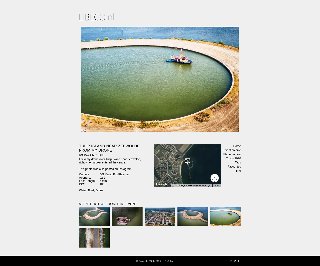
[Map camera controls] (215, 178)
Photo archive (232, 154)
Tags (238, 162)
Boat (91, 190)
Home (237, 146)
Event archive (232, 150)
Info (238, 170)
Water (82, 190)
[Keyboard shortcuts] (174, 187)
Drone (99, 190)
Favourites (234, 166)
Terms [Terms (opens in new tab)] (217, 185)
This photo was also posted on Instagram (105, 169)
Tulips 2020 (233, 158)
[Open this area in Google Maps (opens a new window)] (162, 184)
